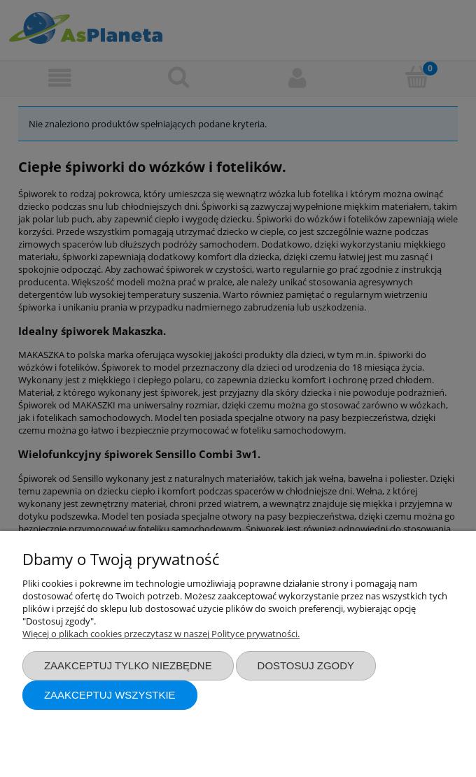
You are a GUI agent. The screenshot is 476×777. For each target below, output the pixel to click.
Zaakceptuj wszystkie (110, 695)
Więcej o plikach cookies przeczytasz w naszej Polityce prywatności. (161, 633)
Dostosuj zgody (306, 665)
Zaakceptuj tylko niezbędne (128, 665)
